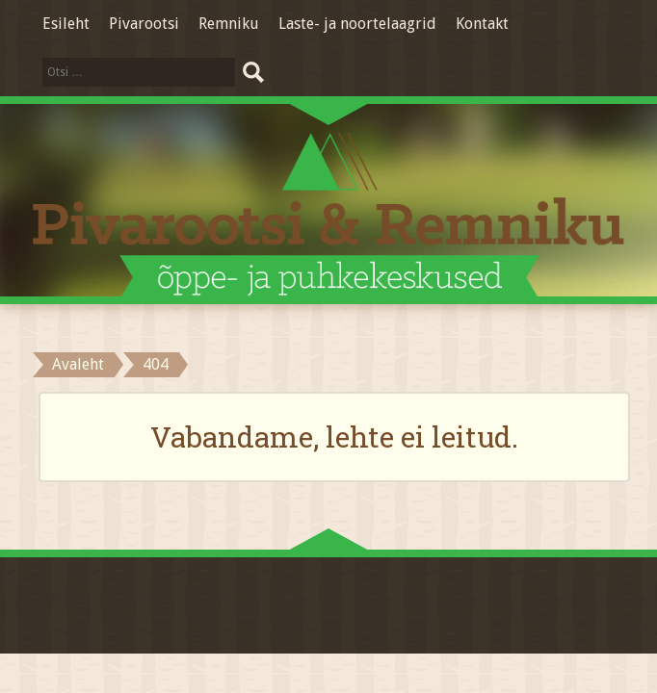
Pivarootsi (144, 23)
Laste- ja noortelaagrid (357, 23)
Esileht (66, 23)
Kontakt (482, 23)
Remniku (228, 23)
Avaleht (78, 364)
